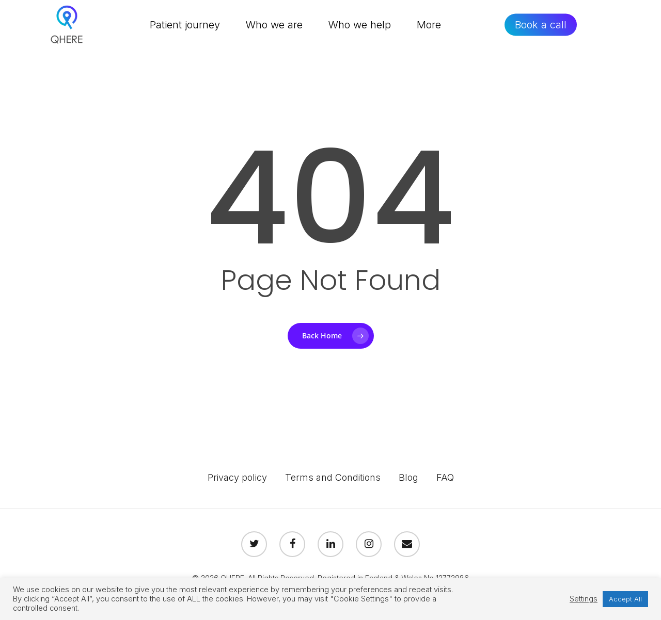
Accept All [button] (625, 599)
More (431, 28)
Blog (408, 477)
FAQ (445, 477)
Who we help (361, 28)
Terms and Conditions (333, 477)
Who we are (276, 28)
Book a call (542, 28)
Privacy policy (237, 477)
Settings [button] (583, 598)
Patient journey (187, 28)
